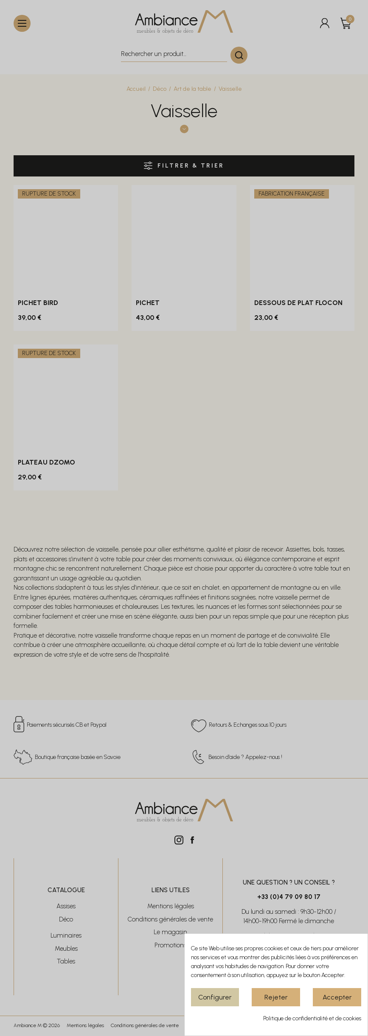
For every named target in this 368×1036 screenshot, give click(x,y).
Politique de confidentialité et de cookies (312, 1018)
